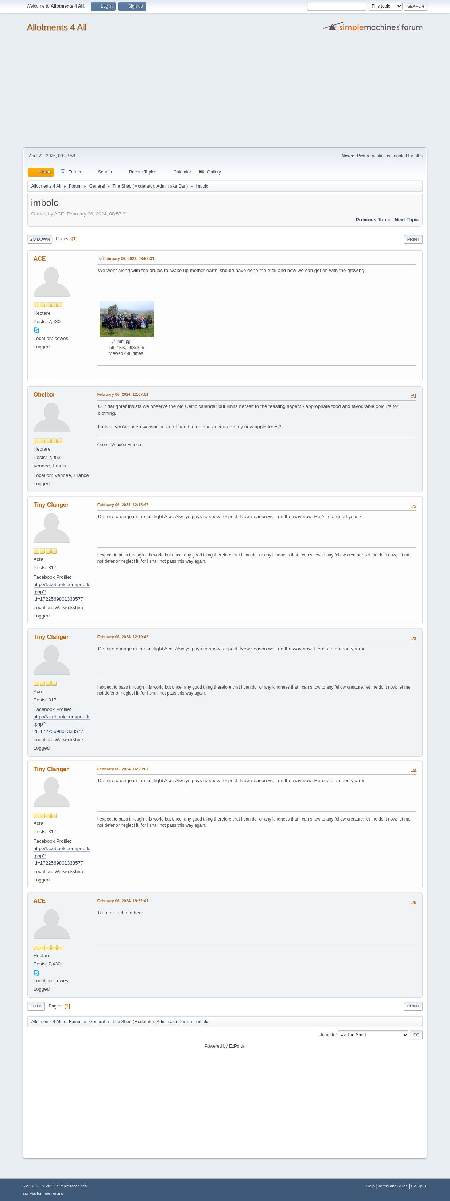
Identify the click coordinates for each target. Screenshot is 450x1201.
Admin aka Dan (171, 186)
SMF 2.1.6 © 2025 (39, 1186)
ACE (40, 259)
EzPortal (237, 1046)
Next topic (407, 219)
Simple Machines (72, 1186)
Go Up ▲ (419, 1186)
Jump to (327, 1034)
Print (413, 239)
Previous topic (373, 219)
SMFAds (29, 1194)
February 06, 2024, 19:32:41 (122, 901)
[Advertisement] (225, 92)
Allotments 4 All (57, 27)
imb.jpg (120, 341)
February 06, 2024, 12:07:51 (122, 394)
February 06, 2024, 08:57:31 (128, 258)
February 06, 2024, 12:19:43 (122, 637)
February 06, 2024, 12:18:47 (122, 504)
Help (370, 1186)
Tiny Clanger (51, 505)
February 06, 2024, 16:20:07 (122, 769)
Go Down (40, 239)
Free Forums (53, 1194)
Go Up (36, 1006)
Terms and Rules (393, 1186)
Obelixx (44, 394)
